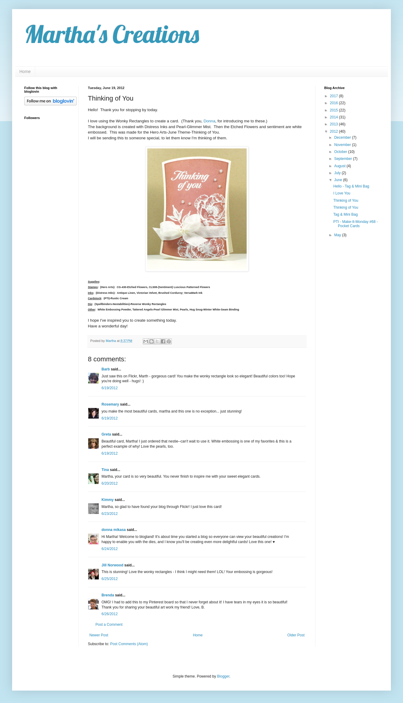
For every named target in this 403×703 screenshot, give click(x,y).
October (341, 152)
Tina (105, 470)
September (343, 159)
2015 (334, 110)
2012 (334, 131)
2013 (334, 124)
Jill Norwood (112, 565)
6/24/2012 (110, 549)
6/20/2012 (110, 483)
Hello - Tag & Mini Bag (351, 186)
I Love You (341, 193)
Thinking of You (345, 200)
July (338, 173)
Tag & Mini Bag (345, 214)
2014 (334, 117)
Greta (106, 434)
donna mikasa (114, 530)
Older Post (296, 635)
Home (25, 71)
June (338, 180)
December (343, 137)
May (338, 235)
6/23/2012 (110, 514)
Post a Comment (108, 624)
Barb (106, 369)
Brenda (108, 595)
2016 (334, 103)
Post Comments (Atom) (129, 644)
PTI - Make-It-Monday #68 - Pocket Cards (355, 224)
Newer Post (98, 635)
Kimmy (108, 500)
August (340, 166)
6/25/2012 (110, 579)
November (343, 145)
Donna (209, 121)
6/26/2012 (110, 614)
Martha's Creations (111, 34)
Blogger (223, 676)
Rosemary (110, 404)
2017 (334, 96)
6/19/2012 (110, 388)
